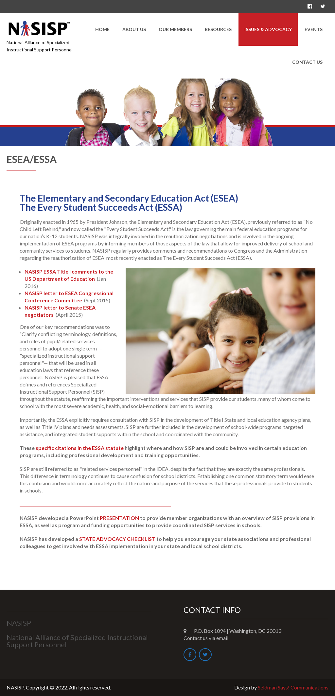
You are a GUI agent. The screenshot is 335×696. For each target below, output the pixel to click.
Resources (218, 29)
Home (102, 29)
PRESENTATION (119, 518)
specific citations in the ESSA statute (80, 448)
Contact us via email (206, 638)
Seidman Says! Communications (293, 687)
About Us (134, 29)
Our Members (175, 29)
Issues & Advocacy (268, 29)
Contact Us (307, 62)
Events (314, 29)
